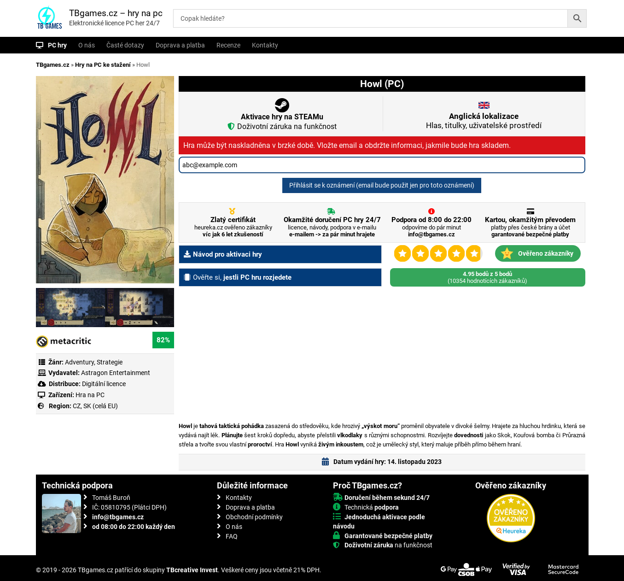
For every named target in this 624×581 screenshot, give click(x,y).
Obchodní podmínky (254, 517)
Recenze (228, 45)
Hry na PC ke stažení (103, 64)
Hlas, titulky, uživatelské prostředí (484, 121)
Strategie (109, 362)
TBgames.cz (53, 64)
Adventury (79, 362)
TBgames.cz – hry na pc (116, 13)
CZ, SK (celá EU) (95, 406)
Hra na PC (89, 395)
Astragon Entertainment (115, 372)
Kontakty (265, 45)
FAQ (232, 536)
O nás (86, 45)
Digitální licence (103, 383)
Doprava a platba (180, 45)
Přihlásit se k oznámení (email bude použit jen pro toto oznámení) (381, 185)
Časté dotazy (125, 45)
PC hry (57, 45)
